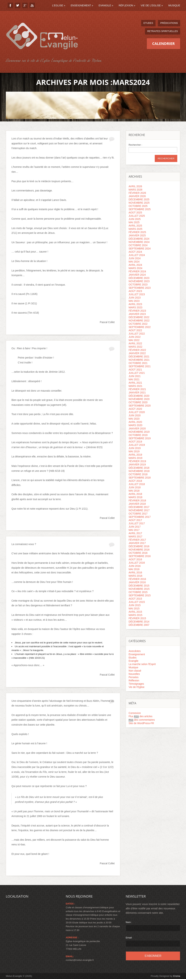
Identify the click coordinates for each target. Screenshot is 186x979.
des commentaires (142, 719)
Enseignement (82, 5)
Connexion (135, 713)
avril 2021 (135, 382)
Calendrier (163, 43)
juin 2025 (135, 219)
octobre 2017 (138, 513)
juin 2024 (135, 258)
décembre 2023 (139, 278)
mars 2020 (135, 425)
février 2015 (137, 618)
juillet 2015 (137, 601)
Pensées (133, 677)
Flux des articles (140, 716)
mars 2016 (135, 575)
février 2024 (137, 271)
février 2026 (137, 192)
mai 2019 (134, 451)
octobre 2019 (138, 435)
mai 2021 (134, 379)
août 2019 (135, 441)
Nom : (129, 922)
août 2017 (135, 520)
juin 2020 (135, 415)
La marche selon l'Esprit (142, 664)
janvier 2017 (137, 543)
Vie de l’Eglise (152, 5)
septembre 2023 (140, 287)
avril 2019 (135, 454)
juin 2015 (135, 605)
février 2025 (137, 232)
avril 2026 (135, 186)
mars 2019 (135, 458)
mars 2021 (135, 386)
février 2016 (137, 579)
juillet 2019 (137, 444)
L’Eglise (58, 5)
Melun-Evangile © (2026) (19, 976)
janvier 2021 (137, 392)
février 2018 (137, 500)
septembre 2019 (140, 438)
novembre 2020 (139, 399)
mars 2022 (135, 346)
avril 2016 (135, 572)
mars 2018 (135, 497)
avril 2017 (135, 533)
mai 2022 (134, 340)
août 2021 (135, 369)
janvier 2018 (137, 503)
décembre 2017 (139, 507)
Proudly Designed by (165, 976)
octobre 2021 (138, 363)
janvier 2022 (137, 353)
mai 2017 (134, 529)
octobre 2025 (138, 206)
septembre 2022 (140, 327)
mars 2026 (135, 189)
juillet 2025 (137, 215)
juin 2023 (135, 297)
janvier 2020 (137, 428)
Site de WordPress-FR (141, 723)
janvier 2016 (137, 582)
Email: (129, 937)
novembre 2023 (139, 281)
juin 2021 (135, 376)
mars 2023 (135, 307)
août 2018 (135, 480)
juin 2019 (135, 448)
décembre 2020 (139, 395)
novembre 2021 (139, 359)
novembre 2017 (139, 510)
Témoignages (136, 683)
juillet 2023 (137, 294)
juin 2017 (135, 526)
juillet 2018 (137, 484)
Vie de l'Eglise (136, 687)
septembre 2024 (140, 248)
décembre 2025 (139, 199)
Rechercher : (135, 144)
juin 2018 (135, 487)
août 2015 (135, 598)
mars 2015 (135, 615)
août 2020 (135, 408)
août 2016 (135, 559)
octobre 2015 (138, 592)
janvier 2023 (137, 314)
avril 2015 (135, 611)
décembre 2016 (139, 546)
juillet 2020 (137, 412)
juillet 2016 (137, 562)
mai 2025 (134, 222)
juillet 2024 (137, 255)
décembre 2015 (139, 585)
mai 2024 (134, 261)
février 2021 (137, 389)
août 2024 (135, 251)
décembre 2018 (139, 467)
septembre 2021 (140, 366)
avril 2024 (135, 264)
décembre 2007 (139, 624)
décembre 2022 (139, 317)
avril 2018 (135, 493)
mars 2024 (135, 268)
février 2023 (137, 310)
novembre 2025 (139, 202)
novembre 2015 (139, 588)
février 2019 (137, 461)
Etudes (148, 23)
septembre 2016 (140, 556)
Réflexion (127, 5)
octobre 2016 (138, 552)
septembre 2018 (140, 477)
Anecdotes (135, 651)
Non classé (135, 670)
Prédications (169, 23)
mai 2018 (134, 490)
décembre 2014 (139, 621)
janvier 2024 (137, 274)
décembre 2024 (139, 238)
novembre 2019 (139, 431)
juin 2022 (135, 336)
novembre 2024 (139, 242)
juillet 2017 (137, 523)
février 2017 (137, 539)
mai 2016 (134, 569)
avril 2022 (135, 343)
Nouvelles (134, 673)
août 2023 (135, 291)
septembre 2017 (140, 516)
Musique (174, 5)
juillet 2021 (137, 372)
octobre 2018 (138, 474)
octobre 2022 (138, 323)
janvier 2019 (137, 464)
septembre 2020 (140, 405)
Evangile (106, 5)
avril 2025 (135, 225)
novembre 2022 (139, 320)
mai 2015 (134, 608)
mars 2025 (135, 228)
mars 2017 (135, 536)
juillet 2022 (137, 333)
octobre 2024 (138, 245)
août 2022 (135, 330)
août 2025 (135, 212)
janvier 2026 (137, 196)
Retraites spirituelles (162, 31)
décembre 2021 (139, 356)
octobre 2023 (138, 284)
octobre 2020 (138, 402)
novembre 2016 (139, 549)
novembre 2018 (139, 471)
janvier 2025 (137, 235)
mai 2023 (134, 300)
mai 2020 (134, 418)
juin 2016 (135, 565)
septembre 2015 (140, 595)
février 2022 (137, 350)
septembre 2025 (140, 209)
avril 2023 (135, 304)
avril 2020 (135, 422)
